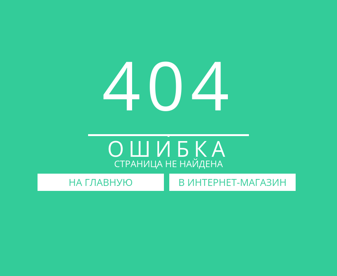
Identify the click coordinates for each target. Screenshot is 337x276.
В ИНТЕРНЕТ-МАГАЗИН (232, 182)
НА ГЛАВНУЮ (101, 182)
